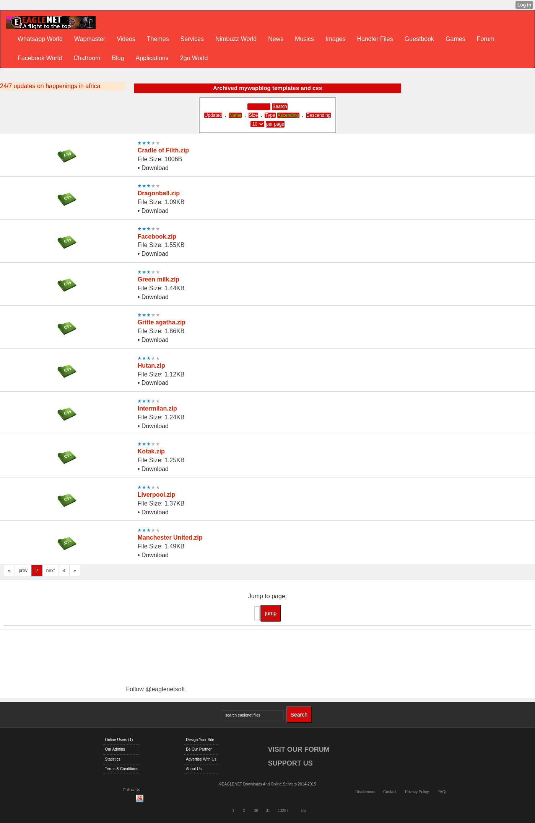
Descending (318, 115)
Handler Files (375, 39)
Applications (151, 58)
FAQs (442, 792)
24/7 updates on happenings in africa (50, 86)
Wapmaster (89, 39)
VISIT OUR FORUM (299, 749)
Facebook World (40, 58)
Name (235, 115)
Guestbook (419, 39)
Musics (304, 39)
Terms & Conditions (121, 769)
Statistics (112, 759)
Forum (485, 39)
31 (268, 810)
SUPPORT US (290, 763)
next (50, 570)
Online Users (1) (119, 740)
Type (270, 115)
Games (455, 39)
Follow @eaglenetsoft (155, 689)
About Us (194, 769)
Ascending (288, 115)
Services (192, 39)
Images (335, 39)
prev (23, 570)
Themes (158, 39)
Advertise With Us (201, 759)
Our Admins (115, 749)
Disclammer (365, 792)
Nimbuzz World (236, 39)
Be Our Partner (198, 749)
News (275, 39)
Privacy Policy (417, 792)
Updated (213, 115)
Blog (118, 58)
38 (256, 810)
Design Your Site (200, 740)
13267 (283, 810)
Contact (389, 792)
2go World (194, 58)
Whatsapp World (40, 39)
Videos (126, 39)
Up (303, 810)
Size (253, 115)
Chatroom (86, 58)
